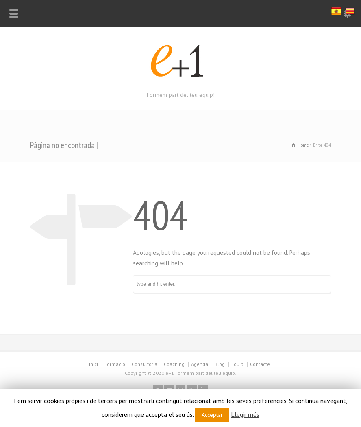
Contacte (260, 364)
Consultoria (144, 364)
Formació (114, 364)
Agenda (199, 364)
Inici (93, 364)
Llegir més (245, 414)
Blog (220, 364)
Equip (237, 364)
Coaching (174, 364)
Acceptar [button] (212, 414)
